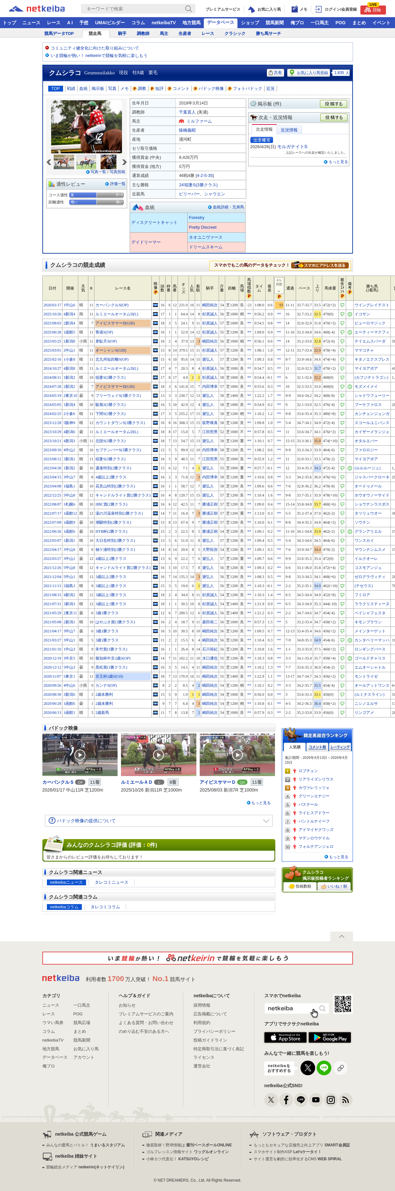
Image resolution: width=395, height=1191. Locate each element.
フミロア (362, 595)
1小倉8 (69, 359)
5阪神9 (69, 423)
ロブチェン (308, 771)
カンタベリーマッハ (372, 640)
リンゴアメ (364, 712)
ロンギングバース (370, 649)
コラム (138, 22)
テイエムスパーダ (370, 341)
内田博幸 (210, 386)
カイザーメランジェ (372, 432)
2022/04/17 (52, 549)
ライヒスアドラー (314, 813)
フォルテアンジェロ (316, 846)
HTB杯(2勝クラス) (111, 531)
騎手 (122, 33)
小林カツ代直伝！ (177, 1159)
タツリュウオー (368, 513)
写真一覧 (98, 171)
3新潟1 (69, 459)
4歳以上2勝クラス (110, 477)
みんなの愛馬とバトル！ (85, 1145)
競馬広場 (81, 1022)
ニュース (31, 22)
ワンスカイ (364, 540)
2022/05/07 (52, 540)
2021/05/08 (52, 622)
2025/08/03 (52, 323)
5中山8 (69, 495)
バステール (308, 804)
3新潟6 (69, 694)
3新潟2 (69, 377)
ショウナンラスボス (372, 504)
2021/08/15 (52, 595)
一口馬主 (320, 22)
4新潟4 (69, 314)
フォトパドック (245, 88)
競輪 (372, 8)
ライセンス (203, 1057)
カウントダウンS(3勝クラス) (120, 423)
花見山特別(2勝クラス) (115, 486)
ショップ (250, 22)
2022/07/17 (52, 513)
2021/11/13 (52, 586)
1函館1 (69, 712)
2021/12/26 (52, 567)
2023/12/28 (52, 423)
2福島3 (69, 586)
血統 (83, 88)
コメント (179, 88)
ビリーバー (189, 193)
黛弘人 (208, 359)
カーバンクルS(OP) (111, 305)
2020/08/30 (52, 694)
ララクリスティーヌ (372, 604)
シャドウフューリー (372, 395)
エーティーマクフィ (372, 332)
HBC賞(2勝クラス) (111, 504)
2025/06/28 (52, 332)
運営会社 (201, 1066)
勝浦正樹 (210, 504)
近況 (270, 88)
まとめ (359, 22)
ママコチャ (364, 350)
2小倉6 (69, 413)
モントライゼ (366, 676)
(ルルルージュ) (367, 468)
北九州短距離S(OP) (111, 359)
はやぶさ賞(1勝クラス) (115, 622)
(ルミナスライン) (369, 694)
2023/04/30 (52, 468)
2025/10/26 (52, 314)
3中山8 (69, 549)
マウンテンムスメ (370, 549)
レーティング (340, 747)
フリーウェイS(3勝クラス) (118, 395)
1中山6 (69, 305)
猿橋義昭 (187, 130)
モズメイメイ (366, 386)
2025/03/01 (52, 350)
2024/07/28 (52, 386)
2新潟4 (69, 323)
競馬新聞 (275, 22)
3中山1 (69, 640)
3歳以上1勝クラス (110, 586)
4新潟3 (69, 441)
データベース (220, 22)
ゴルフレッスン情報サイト (187, 1152)
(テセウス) (364, 586)
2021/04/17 (52, 631)
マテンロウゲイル (314, 838)
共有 (275, 72)
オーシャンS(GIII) (110, 350)
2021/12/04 (52, 576)
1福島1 (69, 486)
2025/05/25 (52, 341)
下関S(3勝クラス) (110, 413)
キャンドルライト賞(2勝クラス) (122, 495)
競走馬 (95, 33)
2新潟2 (69, 386)
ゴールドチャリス (370, 658)
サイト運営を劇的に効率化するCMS (298, 1159)
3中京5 (69, 658)
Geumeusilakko (99, 72)
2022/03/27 (52, 558)
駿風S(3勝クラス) (110, 404)
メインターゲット (370, 631)
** (249, 314)
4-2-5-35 (205, 175)
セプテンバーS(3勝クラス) (118, 450)
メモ (124, 88)
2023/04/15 (52, 477)
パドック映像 (208, 88)
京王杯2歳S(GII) (109, 676)
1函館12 (70, 513)
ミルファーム (199, 121)
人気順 (295, 747)
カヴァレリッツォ (314, 787)
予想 (83, 22)
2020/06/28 (52, 703)
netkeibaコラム (64, 906)
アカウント (83, 1057)
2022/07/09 (52, 522)
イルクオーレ (366, 558)
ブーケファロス (368, 404)
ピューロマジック (370, 323)
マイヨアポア (366, 368)
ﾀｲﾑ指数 (279, 286)
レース (53, 22)
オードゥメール (368, 486)
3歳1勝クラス (107, 613)
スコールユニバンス (372, 423)
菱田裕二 (210, 622)
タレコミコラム (105, 906)
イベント (381, 22)
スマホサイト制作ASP (288, 1152)
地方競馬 (191, 22)
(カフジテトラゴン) (371, 377)
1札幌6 (69, 504)
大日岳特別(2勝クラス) (115, 540)
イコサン (362, 314)
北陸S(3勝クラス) (110, 441)
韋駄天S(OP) (106, 341)
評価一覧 (118, 183)
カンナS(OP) (106, 685)
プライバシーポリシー (214, 1031)
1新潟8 (69, 341)
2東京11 (70, 613)
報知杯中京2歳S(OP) (112, 658)
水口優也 (210, 658)
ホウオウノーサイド (372, 495)
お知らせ (127, 1005)
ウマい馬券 (52, 1022)
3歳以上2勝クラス (110, 576)
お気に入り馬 (86, 1048)
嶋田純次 (210, 305)
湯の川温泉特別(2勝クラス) (119, 513)
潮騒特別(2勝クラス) (113, 522)
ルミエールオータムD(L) (116, 314)
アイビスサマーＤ (218, 782)
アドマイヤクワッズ (316, 829)
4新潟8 (69, 368)
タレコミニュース (111, 882)
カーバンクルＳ (58, 782)
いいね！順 (334, 886)
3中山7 (69, 477)
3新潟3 (69, 604)
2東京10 (70, 395)
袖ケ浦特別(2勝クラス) (115, 549)
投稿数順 (300, 886)
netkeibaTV (164, 22)
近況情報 (289, 129)
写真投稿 (117, 171)
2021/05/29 (52, 613)
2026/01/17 (52, 305)
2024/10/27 (52, 368)
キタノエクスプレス (372, 359)
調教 (139, 88)
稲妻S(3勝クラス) (110, 377)
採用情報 (201, 1005)
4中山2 (69, 450)
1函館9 (69, 522)
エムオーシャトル (370, 667)
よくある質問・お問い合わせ (146, 1022)
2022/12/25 (52, 495)
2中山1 (69, 350)
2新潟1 (69, 622)
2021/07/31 (52, 604)
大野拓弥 (210, 549)
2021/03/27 (52, 640)
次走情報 (264, 129)
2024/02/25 (52, 413)
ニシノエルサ (366, 703)
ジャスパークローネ (372, 477)
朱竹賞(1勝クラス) (111, 649)
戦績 (71, 88)
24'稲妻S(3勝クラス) (198, 184)
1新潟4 (69, 404)
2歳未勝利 (104, 694)
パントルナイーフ (314, 821)
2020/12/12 (52, 667)
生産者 (185, 33)
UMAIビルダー (110, 22)
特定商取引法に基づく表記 (218, 1048)
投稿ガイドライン (210, 1040)
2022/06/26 (52, 531)
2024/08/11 (52, 377)
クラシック (235, 33)
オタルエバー (366, 441)
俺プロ (297, 22)
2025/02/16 (52, 359)
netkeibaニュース (66, 882)
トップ (9, 22)
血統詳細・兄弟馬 (228, 207)
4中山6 (69, 685)
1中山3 (69, 649)
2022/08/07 (52, 504)
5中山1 (69, 576)
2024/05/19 (52, 395)
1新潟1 (69, 540)
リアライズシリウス (316, 779)
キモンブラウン (368, 622)
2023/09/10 (52, 450)
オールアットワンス (372, 685)
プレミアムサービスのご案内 (146, 1013)
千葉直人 (187, 112)
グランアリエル (368, 531)
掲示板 (98, 88)
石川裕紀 (210, 649)
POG (340, 22)
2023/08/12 (52, 459)
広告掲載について (210, 1013)
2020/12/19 (52, 658)
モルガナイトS (292, 146)
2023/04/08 (52, 486)
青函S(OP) (104, 332)
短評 (157, 88)
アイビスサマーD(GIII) (115, 323)
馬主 (164, 33)
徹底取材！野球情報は (189, 1145)
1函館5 (69, 332)
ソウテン (362, 522)
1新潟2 (69, 468)
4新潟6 (69, 432)
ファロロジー (366, 450)
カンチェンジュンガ (372, 413)
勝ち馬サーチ (268, 33)
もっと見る (338, 161)
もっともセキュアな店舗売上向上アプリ (302, 1145)
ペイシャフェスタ (370, 613)
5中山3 (69, 667)
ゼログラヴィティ (370, 576)
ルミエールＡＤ (137, 782)
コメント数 (317, 747)
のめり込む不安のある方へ (144, 1031)
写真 (112, 88)
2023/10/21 (52, 441)
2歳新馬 (102, 712)
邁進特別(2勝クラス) (113, 468)
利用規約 (201, 1022)
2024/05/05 (52, 404)
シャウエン (214, 193)
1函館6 (69, 531)
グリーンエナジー (314, 796)
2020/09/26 (52, 685)
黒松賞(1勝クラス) (111, 667)
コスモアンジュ (368, 567)
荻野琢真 (210, 423)
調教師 (143, 33)
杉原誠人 (210, 314)
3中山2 (69, 558)
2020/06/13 (52, 712)
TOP (55, 88)
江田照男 (210, 432)
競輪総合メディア (85, 1167)
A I (70, 22)
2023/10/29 (52, 432)
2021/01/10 (52, 649)
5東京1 (69, 676)
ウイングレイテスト (372, 305)
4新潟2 (69, 595)
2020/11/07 (52, 676)
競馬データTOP (59, 33)
